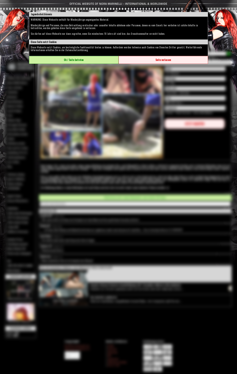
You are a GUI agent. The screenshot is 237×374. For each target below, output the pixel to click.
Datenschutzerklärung (76, 50)
